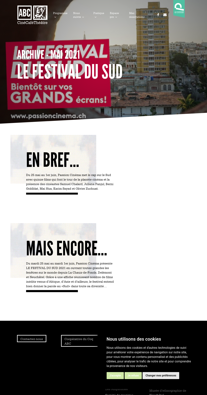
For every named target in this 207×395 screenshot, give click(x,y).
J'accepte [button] (115, 375)
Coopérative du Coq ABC (78, 341)
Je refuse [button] (133, 375)
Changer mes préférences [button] (161, 375)
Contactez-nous (31, 338)
